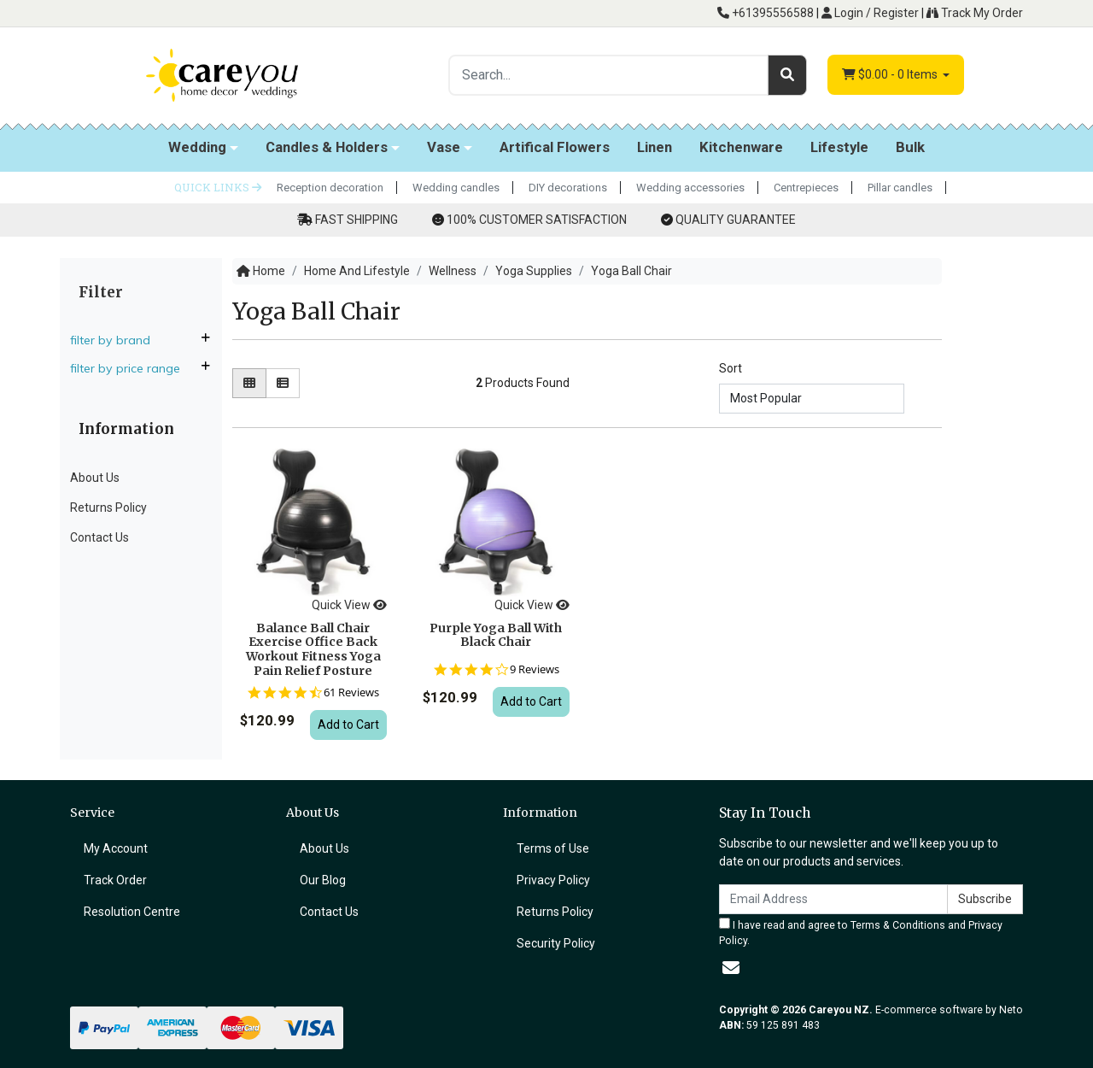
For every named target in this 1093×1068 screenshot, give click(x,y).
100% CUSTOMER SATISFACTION (537, 219)
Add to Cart (348, 724)
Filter (101, 292)
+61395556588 (765, 13)
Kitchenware (741, 147)
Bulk (910, 147)
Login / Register (870, 13)
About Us (95, 477)
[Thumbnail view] (249, 383)
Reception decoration (330, 187)
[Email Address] (833, 899)
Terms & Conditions (897, 925)
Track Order (115, 880)
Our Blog (323, 880)
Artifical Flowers (555, 147)
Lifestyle (839, 147)
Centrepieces (806, 187)
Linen (654, 147)
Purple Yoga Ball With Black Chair (496, 635)
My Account (116, 848)
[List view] (283, 383)
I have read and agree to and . (860, 932)
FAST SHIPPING (356, 219)
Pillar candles (900, 187)
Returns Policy (108, 507)
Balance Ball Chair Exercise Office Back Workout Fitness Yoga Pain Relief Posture (313, 649)
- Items (891, 75)
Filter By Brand (117, 340)
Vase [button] (443, 147)
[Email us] (730, 968)
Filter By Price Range (132, 368)
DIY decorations (568, 187)
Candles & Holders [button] (327, 147)
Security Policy (556, 943)
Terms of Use (553, 848)
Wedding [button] (197, 147)
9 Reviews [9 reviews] (534, 669)
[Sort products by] (811, 399)
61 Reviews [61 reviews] (351, 692)
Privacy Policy (553, 880)
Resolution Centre (132, 911)
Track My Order (974, 13)
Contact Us (99, 537)
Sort (730, 368)
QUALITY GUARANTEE (735, 219)
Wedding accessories (690, 187)
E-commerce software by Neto (949, 1010)
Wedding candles (456, 187)
